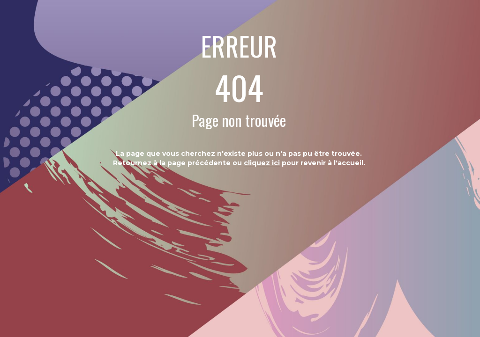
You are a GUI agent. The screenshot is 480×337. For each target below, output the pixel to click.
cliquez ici (262, 163)
